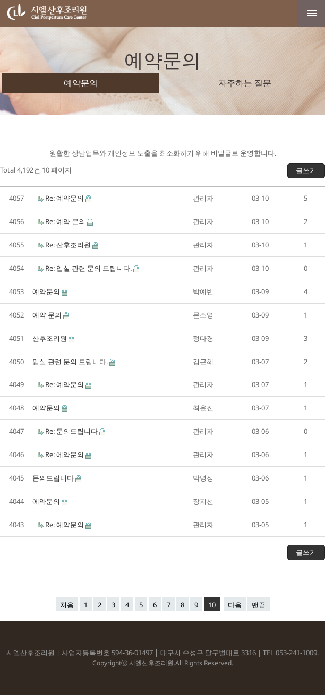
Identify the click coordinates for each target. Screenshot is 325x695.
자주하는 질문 (244, 83)
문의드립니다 (53, 478)
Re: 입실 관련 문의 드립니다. (89, 268)
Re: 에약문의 (65, 454)
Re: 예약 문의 (66, 221)
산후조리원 (50, 338)
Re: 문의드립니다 (72, 431)
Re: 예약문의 (65, 198)
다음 (235, 605)
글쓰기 (306, 170)
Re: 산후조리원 (68, 245)
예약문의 (81, 83)
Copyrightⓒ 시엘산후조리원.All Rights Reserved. (162, 662)
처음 (67, 605)
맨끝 (259, 605)
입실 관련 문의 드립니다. (70, 361)
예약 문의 (47, 315)
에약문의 (47, 501)
